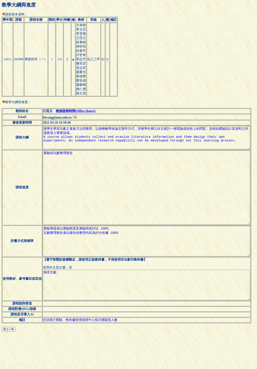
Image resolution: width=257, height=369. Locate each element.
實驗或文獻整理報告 (147, 200)
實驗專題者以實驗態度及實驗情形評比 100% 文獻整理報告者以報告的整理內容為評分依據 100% (147, 265)
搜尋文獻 (147, 315)
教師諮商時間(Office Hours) (73, 111)
